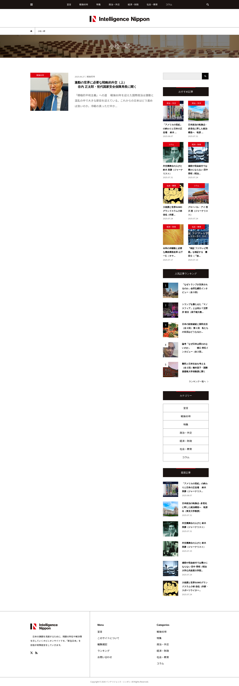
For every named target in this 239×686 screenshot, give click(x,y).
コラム (169, 4)
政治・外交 (114, 4)
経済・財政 (133, 4)
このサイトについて (108, 638)
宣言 (69, 4)
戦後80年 (83, 4)
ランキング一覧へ (197, 381)
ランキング (103, 650)
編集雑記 (102, 644)
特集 (98, 4)
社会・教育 (152, 4)
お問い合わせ (104, 657)
